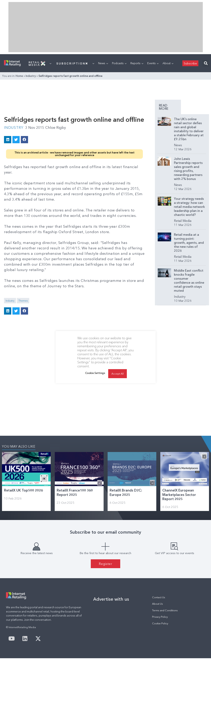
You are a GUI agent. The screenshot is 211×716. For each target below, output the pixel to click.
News (103, 63)
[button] (205, 63)
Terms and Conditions (165, 610)
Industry (31, 75)
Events (153, 63)
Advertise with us (111, 599)
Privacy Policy (160, 616)
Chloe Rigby (55, 127)
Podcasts (119, 63)
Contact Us (158, 597)
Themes (23, 300)
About (168, 63)
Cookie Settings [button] (95, 373)
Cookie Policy (160, 623)
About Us (157, 603)
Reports (136, 63)
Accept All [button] (117, 373)
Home (19, 75)
